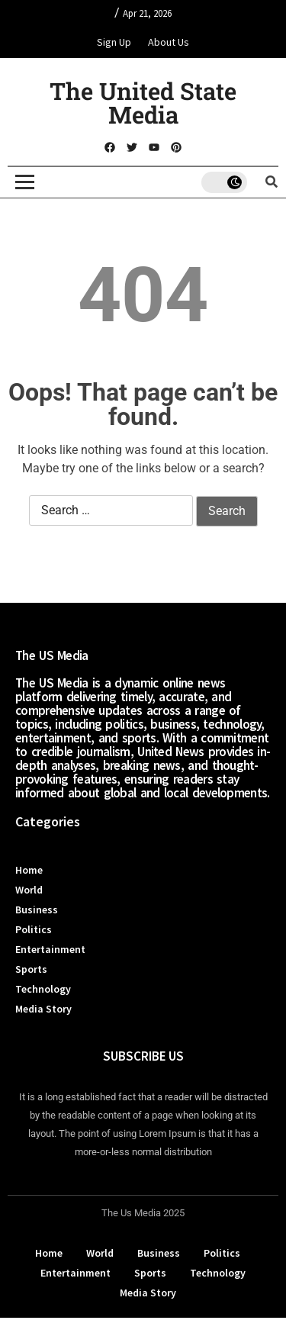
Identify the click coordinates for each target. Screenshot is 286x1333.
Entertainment (50, 949)
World (29, 890)
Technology (43, 989)
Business (36, 909)
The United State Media (143, 103)
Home (29, 870)
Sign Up (114, 42)
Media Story (43, 1009)
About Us (168, 42)
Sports (31, 969)
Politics (33, 929)
